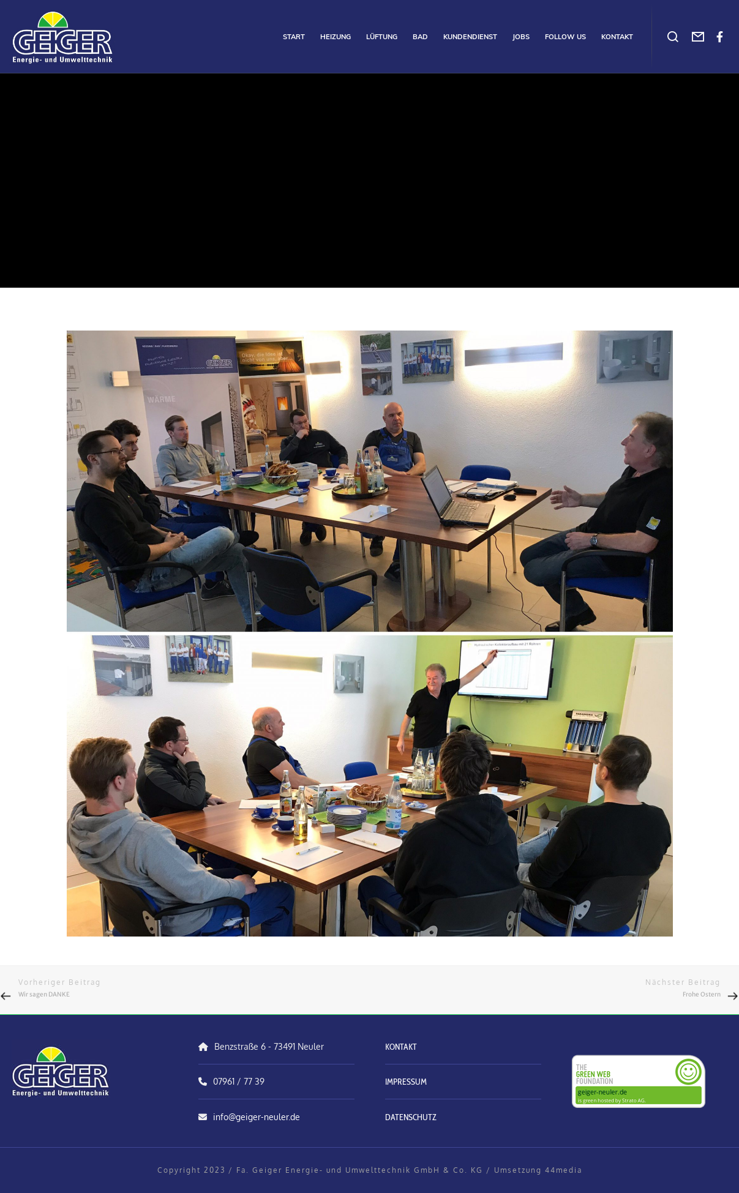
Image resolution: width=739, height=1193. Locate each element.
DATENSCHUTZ (411, 1117)
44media (563, 1170)
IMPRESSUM (406, 1081)
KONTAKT (401, 1046)
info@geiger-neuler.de (256, 1117)
